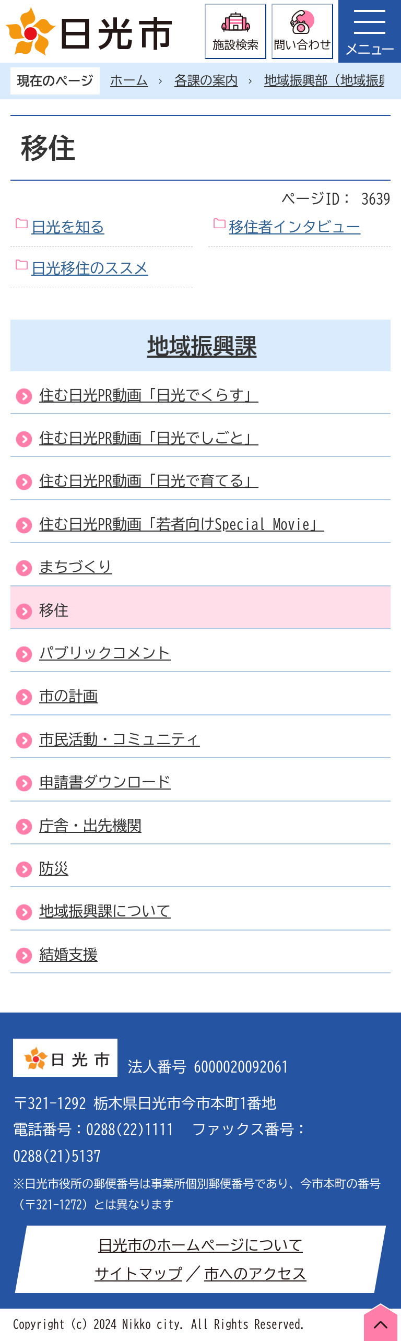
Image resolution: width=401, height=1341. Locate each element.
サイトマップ (138, 1273)
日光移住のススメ (89, 268)
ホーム (129, 80)
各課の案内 (206, 80)
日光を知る (67, 226)
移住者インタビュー (295, 226)
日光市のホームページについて (200, 1245)
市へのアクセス (255, 1273)
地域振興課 (202, 346)
